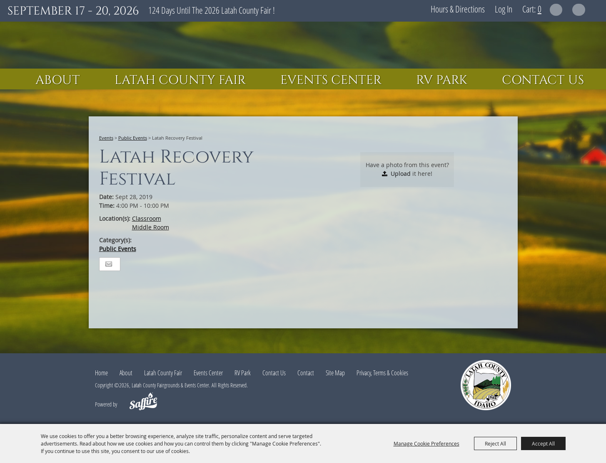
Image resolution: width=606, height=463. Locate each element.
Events (106, 138)
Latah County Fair (180, 80)
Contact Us (543, 80)
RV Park (441, 80)
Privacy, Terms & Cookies (382, 372)
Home (101, 372)
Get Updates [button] (578, 10)
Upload (401, 173)
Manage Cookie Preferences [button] (426, 443)
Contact (305, 372)
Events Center (331, 80)
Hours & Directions (458, 8)
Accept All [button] (543, 443)
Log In (503, 8)
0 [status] (539, 8)
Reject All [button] (495, 443)
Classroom (146, 218)
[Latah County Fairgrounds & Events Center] (303, 45)
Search (556, 10)
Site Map (335, 372)
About (57, 80)
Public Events (132, 138)
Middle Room (150, 227)
